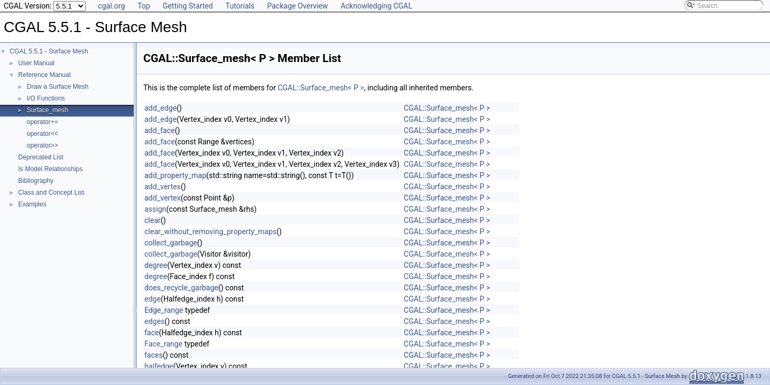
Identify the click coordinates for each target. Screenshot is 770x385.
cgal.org (111, 6)
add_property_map (175, 175)
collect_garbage (170, 242)
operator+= (42, 122)
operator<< (42, 133)
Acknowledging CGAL (376, 6)
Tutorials (240, 6)
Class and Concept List (51, 192)
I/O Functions (46, 98)
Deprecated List (40, 157)
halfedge (158, 366)
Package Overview (297, 6)
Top (143, 6)
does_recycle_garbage (181, 287)
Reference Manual (44, 75)
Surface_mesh (47, 110)
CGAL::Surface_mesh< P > (321, 87)
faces (153, 355)
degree (155, 265)
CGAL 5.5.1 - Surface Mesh (49, 51)
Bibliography (35, 180)
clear (152, 220)
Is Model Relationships (50, 169)
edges (154, 321)
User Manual (36, 63)
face (151, 332)
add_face (159, 130)
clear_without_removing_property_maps (210, 231)
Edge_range (163, 310)
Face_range (163, 344)
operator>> (42, 145)
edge (152, 299)
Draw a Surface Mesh (57, 86)
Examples (32, 204)
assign (155, 209)
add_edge (160, 108)
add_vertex (162, 186)
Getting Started (188, 6)
